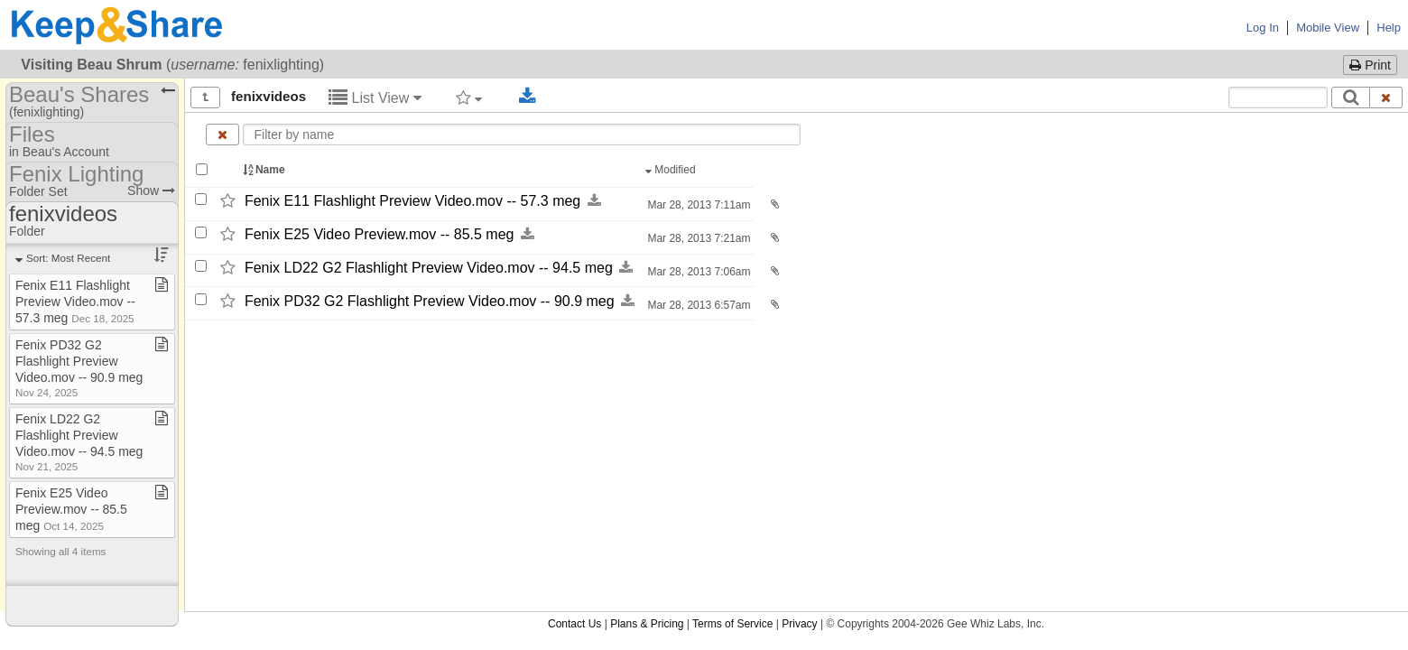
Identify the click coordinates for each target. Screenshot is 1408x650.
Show (151, 190)
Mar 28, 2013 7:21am (697, 238)
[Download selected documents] (527, 97)
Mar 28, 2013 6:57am (697, 305)
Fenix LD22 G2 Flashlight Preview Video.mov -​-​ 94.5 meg (429, 267)
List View (375, 98)
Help (1388, 27)
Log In (1262, 27)
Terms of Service (732, 624)
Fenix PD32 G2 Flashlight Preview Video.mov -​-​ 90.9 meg (430, 301)
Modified (672, 169)
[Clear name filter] (222, 134)
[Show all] (205, 97)
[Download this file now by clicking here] (594, 201)
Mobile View (1327, 27)
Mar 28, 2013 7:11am (697, 205)
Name (265, 169)
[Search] (1350, 97)
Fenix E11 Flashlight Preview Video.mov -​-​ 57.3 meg (412, 201)
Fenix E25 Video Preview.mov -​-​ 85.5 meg (379, 234)
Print (1370, 65)
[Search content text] (1278, 97)
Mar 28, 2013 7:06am (697, 271)
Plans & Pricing (646, 624)
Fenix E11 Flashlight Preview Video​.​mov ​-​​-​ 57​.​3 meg (75, 301)
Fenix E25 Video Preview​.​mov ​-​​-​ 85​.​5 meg (71, 509)
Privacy (799, 624)
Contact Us (574, 624)
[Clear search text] (1386, 97)
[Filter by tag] (469, 97)
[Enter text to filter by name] (522, 134)
